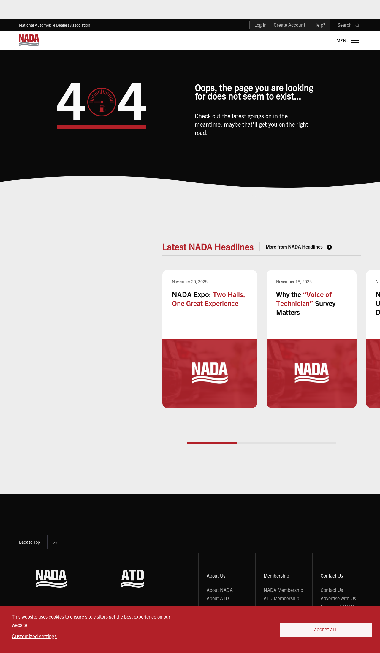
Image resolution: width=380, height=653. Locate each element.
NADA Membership (283, 590)
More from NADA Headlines (294, 247)
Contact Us (332, 590)
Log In (260, 25)
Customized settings (34, 636)
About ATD (218, 598)
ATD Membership (281, 598)
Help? (319, 25)
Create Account (289, 25)
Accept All (325, 629)
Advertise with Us (338, 598)
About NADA (220, 590)
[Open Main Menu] (348, 40)
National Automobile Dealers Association (54, 25)
